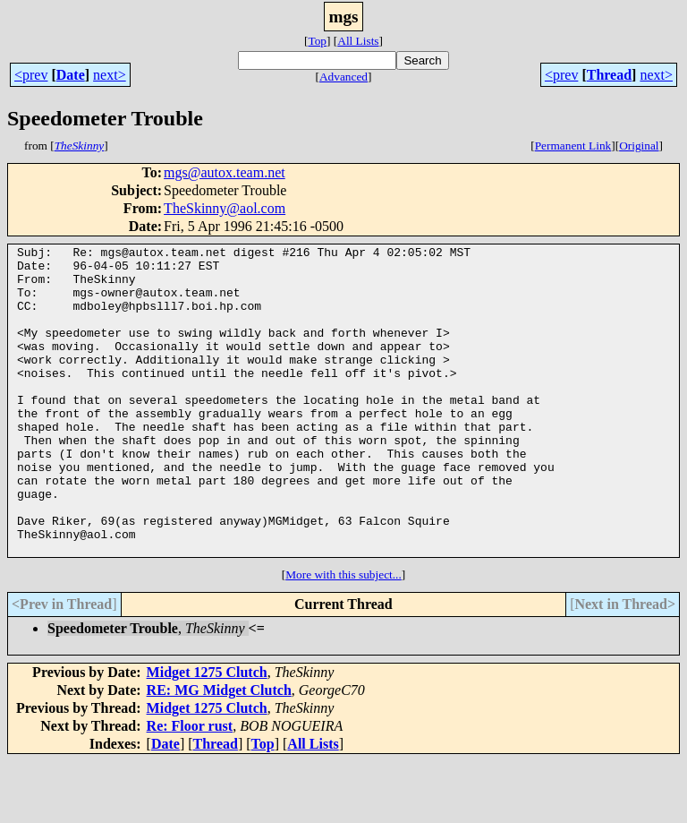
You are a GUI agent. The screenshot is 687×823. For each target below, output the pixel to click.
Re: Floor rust (190, 787)
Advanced (343, 76)
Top (317, 40)
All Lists (357, 40)
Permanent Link (573, 145)
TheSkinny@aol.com (224, 208)
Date (70, 74)
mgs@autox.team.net (224, 172)
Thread (609, 74)
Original (638, 145)
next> (109, 74)
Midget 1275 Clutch (207, 734)
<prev (30, 74)
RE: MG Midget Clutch (219, 751)
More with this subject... (343, 636)
